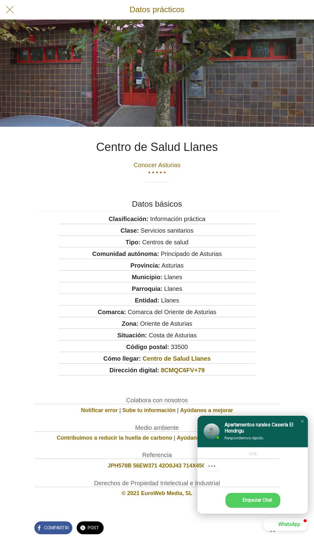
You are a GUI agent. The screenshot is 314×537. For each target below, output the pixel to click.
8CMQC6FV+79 (183, 370)
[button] (302, 421)
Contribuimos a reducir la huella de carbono (114, 438)
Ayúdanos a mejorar (206, 410)
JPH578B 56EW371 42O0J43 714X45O (157, 466)
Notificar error (99, 410)
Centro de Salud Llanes (177, 358)
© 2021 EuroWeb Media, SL (157, 493)
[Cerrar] (9, 9)
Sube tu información (149, 410)
